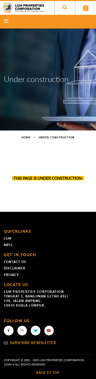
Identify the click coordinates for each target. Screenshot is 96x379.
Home (26, 137)
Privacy (11, 275)
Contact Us (15, 262)
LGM (8, 238)
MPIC (8, 245)
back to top (48, 373)
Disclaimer (14, 268)
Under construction (57, 137)
